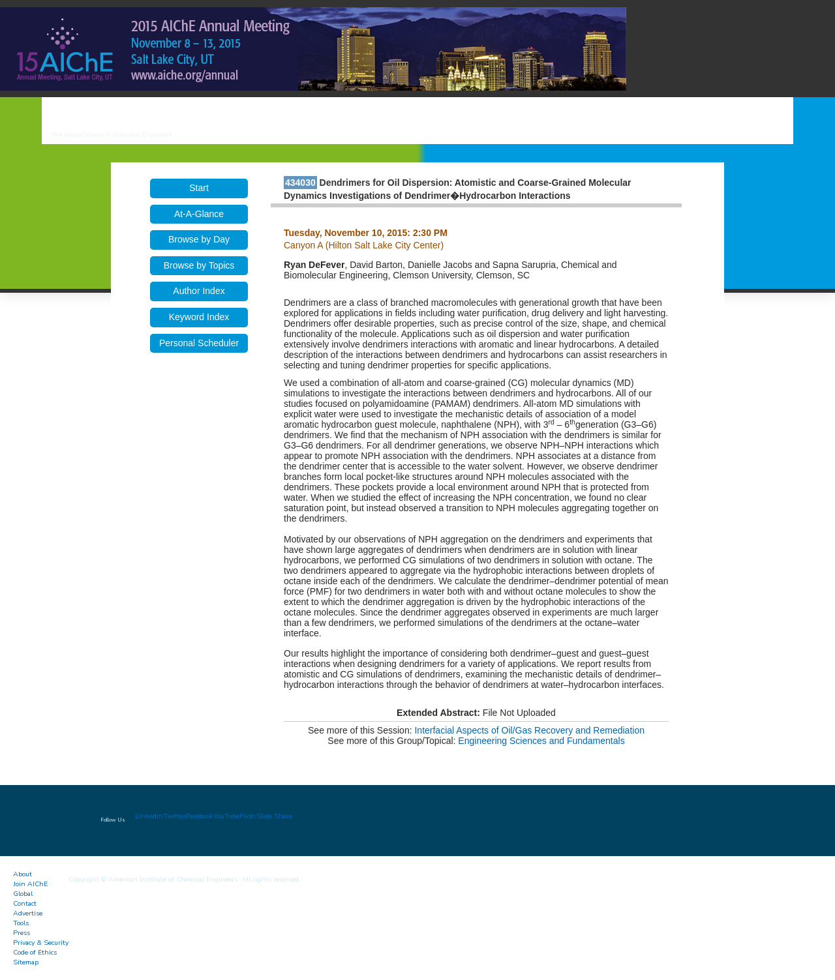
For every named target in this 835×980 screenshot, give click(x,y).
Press (21, 933)
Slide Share (274, 816)
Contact (25, 903)
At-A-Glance (199, 214)
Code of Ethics (35, 952)
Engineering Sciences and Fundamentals (541, 740)
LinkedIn (149, 816)
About (22, 874)
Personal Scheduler (199, 343)
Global (23, 893)
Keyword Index (199, 317)
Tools (21, 923)
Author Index (198, 291)
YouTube (226, 816)
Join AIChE (30, 884)
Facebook (199, 816)
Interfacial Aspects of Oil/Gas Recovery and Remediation (529, 730)
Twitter (174, 816)
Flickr (247, 816)
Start (199, 188)
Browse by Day (199, 239)
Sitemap (25, 962)
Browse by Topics (199, 265)
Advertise (27, 913)
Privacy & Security (40, 942)
